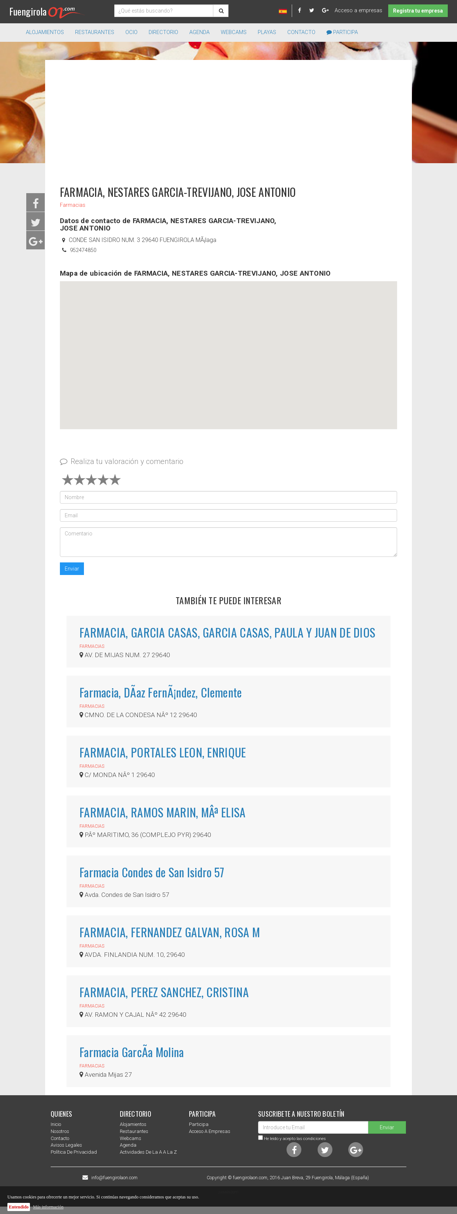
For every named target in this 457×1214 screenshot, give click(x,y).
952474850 (83, 250)
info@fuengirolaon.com (114, 1177)
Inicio (56, 1124)
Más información (48, 1207)
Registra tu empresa (418, 11)
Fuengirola (47, 11)
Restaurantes (134, 1131)
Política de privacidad (74, 1152)
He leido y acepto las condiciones (295, 1138)
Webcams (234, 32)
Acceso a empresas (358, 10)
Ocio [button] (131, 32)
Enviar (72, 569)
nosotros (60, 1131)
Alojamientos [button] (45, 32)
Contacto (301, 32)
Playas (267, 32)
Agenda (199, 32)
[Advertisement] (228, 119)
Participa (342, 32)
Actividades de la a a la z (148, 1152)
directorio (163, 32)
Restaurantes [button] (94, 32)
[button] (228, 348)
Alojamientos (133, 1124)
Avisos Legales (66, 1145)
